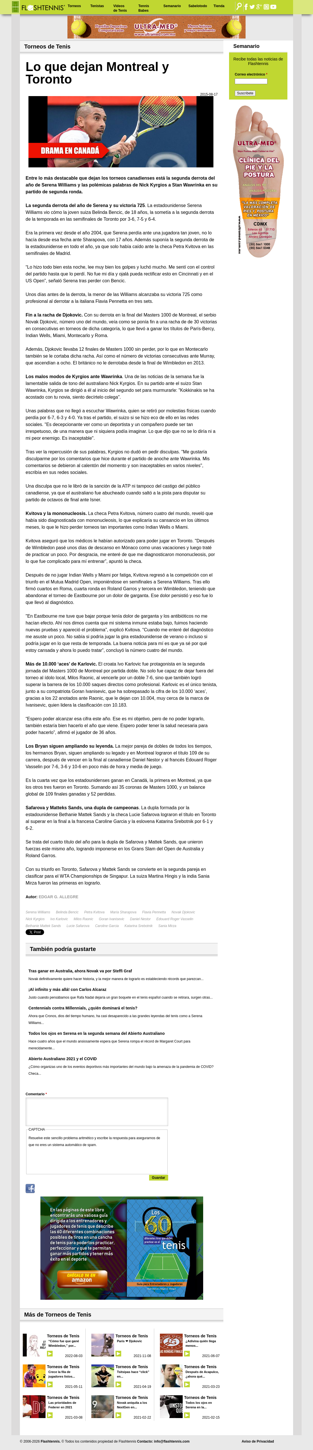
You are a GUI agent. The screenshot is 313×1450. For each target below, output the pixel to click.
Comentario (36, 1094)
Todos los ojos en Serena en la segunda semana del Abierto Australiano (96, 1033)
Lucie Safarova (78, 926)
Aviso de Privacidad (258, 1441)
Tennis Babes (143, 8)
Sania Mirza (167, 926)
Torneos (74, 6)
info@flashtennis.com (172, 1441)
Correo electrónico (251, 74)
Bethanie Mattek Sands (43, 926)
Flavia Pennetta (154, 912)
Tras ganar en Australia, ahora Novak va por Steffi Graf (80, 971)
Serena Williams (38, 912)
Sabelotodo (197, 6)
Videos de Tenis (120, 8)
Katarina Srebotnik (139, 926)
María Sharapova (123, 912)
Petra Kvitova (94, 912)
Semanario (172, 6)
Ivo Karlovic (59, 919)
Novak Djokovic (183, 912)
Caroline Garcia (107, 926)
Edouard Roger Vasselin (174, 919)
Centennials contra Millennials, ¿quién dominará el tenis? (82, 1008)
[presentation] (72, 1159)
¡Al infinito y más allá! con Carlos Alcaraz (67, 989)
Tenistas (97, 6)
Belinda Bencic (67, 912)
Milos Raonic (83, 919)
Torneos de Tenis (63, 1336)
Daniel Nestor (140, 919)
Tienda (218, 6)
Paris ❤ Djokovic (129, 1341)
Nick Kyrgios (35, 919)
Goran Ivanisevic (111, 919)
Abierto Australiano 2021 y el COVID (62, 1058)
